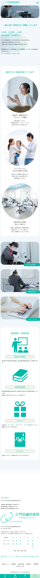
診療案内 (13, 564)
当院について (5, 564)
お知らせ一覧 (20, 566)
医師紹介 (28, 564)
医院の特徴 (21, 564)
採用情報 (35, 564)
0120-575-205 (16, 521)
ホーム (2, 16)
